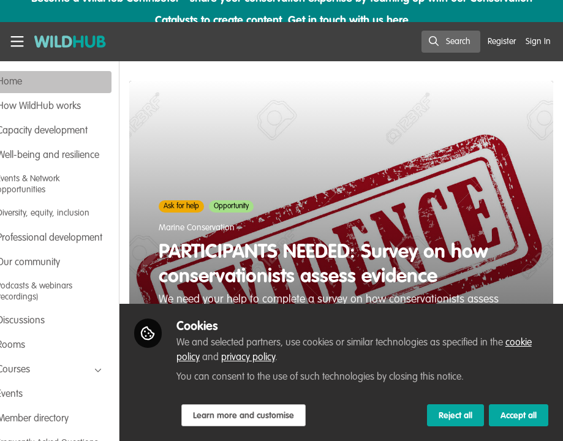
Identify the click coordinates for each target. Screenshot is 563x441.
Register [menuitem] (502, 41)
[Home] (63, 41)
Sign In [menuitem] (538, 41)
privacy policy (314, 358)
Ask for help (218, 206)
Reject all (455, 416)
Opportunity (268, 206)
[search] (450, 42)
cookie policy (239, 358)
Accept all (519, 416)
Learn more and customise (280, 416)
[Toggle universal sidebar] (17, 41)
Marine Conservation (234, 228)
